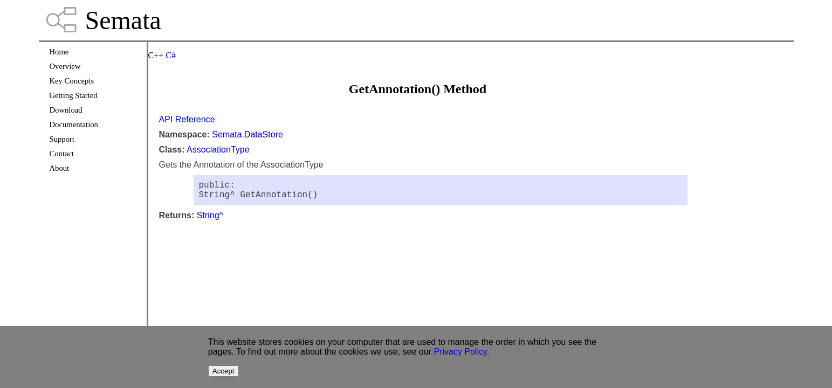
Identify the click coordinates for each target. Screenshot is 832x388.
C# (171, 55)
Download (66, 110)
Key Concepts (72, 81)
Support (62, 139)
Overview (65, 66)
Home (59, 51)
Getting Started (74, 95)
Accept (223, 371)
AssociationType (218, 149)
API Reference (187, 119)
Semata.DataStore (247, 134)
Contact (62, 153)
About (60, 168)
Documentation (74, 124)
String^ (210, 219)
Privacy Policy (460, 351)
